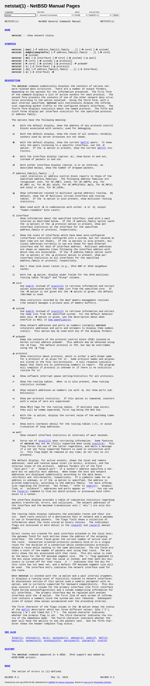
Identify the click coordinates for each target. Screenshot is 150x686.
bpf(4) (85, 142)
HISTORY (10, 649)
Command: (10, 12)
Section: (41, 12)
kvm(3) (30, 286)
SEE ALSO (10, 632)
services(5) (71, 640)
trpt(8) (102, 640)
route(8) (76, 525)
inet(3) (91, 486)
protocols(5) (52, 640)
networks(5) (33, 640)
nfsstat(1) (33, 638)
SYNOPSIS (10, 44)
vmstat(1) (77, 638)
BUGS (7, 666)
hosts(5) (17, 640)
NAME (7, 30)
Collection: (94, 12)
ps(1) (46, 638)
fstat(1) (23, 491)
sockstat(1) (60, 638)
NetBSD (51, 682)
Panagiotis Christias (102, 682)
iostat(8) (88, 640)
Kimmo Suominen (66, 682)
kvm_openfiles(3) (59, 320)
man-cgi (87, 682)
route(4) (94, 525)
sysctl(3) (57, 286)
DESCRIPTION (12, 80)
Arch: (78, 12)
